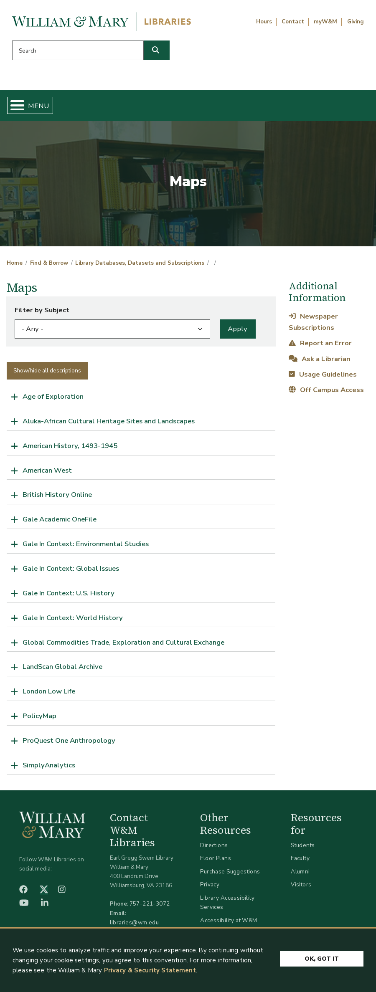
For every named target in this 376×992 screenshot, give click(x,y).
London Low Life (49, 691)
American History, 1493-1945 (70, 445)
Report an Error (320, 343)
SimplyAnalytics (49, 765)
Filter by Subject (42, 310)
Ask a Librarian (319, 359)
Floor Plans (215, 858)
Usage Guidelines (322, 374)
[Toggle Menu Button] (14, 105)
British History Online (57, 494)
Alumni (300, 872)
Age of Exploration (53, 396)
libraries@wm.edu (134, 922)
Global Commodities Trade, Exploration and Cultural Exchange (123, 642)
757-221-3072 (150, 904)
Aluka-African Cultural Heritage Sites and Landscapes (109, 421)
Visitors (301, 884)
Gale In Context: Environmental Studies (86, 544)
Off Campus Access (326, 390)
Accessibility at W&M (228, 920)
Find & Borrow (49, 263)
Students (303, 845)
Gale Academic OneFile (60, 519)
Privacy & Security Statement (150, 970)
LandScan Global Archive (62, 666)
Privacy (209, 884)
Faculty (300, 858)
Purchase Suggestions (230, 872)
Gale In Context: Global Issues (71, 568)
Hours (264, 21)
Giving (355, 21)
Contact (293, 21)
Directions (214, 845)
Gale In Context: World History (73, 618)
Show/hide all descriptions (47, 371)
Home (15, 263)
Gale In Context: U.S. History (68, 593)
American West (47, 470)
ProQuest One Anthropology (69, 740)
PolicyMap (39, 716)
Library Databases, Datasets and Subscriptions (139, 263)
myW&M (325, 21)
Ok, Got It (322, 956)
